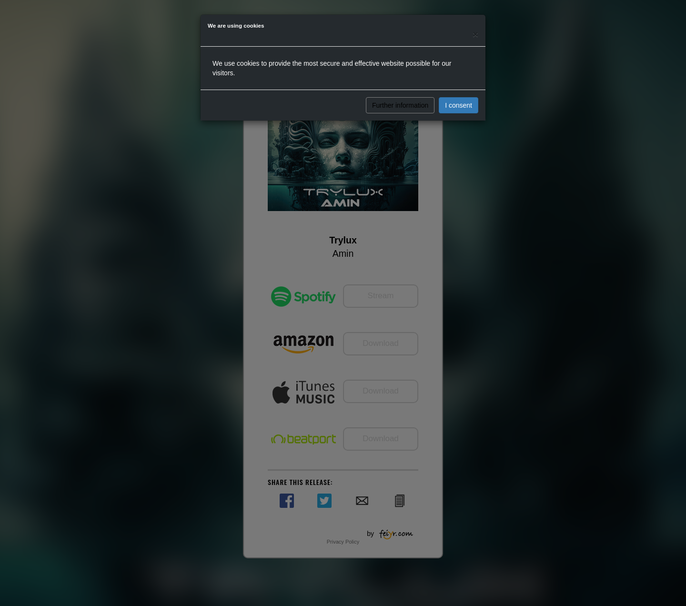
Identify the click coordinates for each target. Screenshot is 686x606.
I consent (458, 105)
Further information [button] (400, 105)
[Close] (475, 34)
